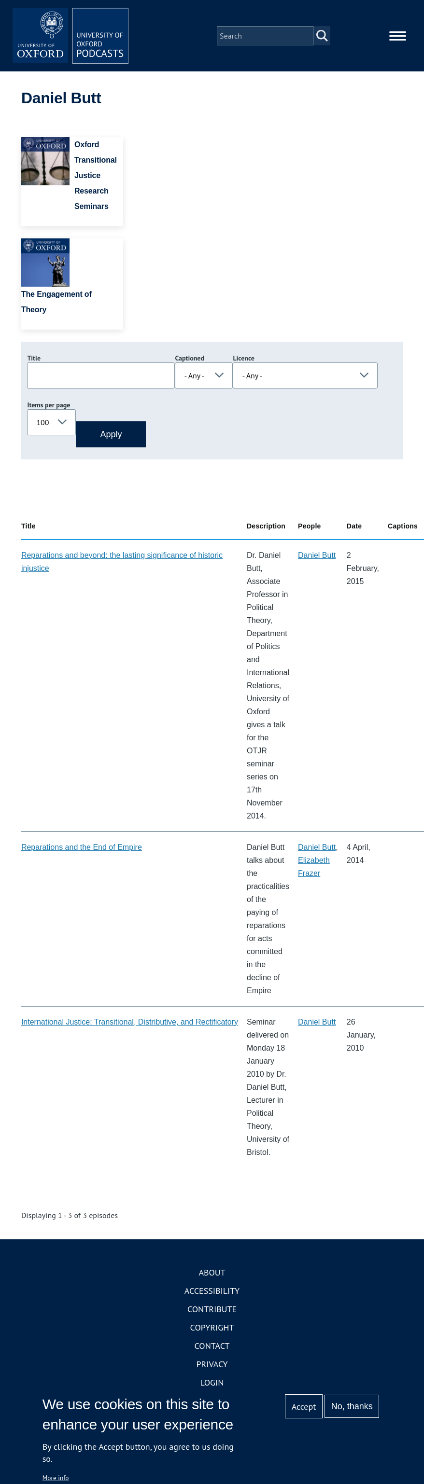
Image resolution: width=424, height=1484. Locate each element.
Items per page (48, 405)
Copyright (212, 1327)
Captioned (189, 358)
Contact (212, 1345)
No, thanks (352, 1406)
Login (212, 1382)
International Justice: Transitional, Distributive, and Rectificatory (129, 1022)
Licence (243, 358)
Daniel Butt (317, 555)
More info (55, 1477)
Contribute (212, 1309)
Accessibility (212, 1290)
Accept (304, 1406)
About (211, 1272)
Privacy (211, 1364)
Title (34, 358)
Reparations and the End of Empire (81, 847)
